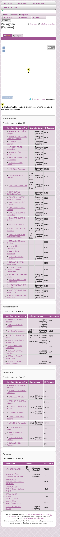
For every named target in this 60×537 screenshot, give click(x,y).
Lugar (7, 36)
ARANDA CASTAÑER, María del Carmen (17, 138)
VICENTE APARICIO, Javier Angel (16, 281)
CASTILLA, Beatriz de (18, 186)
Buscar (14, 14)
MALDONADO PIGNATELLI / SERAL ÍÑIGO (15, 489)
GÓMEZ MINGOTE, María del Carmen (16, 198)
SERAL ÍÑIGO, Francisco (14, 252)
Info (37, 18)
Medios (24, 18)
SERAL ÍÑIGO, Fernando (14, 247)
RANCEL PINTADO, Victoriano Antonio (16, 236)
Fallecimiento (36, 316)
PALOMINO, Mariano (17, 224)
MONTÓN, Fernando (17, 423)
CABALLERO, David (17, 397)
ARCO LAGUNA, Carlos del (15, 164)
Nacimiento (36, 128)
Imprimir (33, 24)
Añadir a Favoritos (48, 24)
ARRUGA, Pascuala (17, 169)
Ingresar (24, 14)
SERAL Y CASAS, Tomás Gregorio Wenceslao (15, 269)
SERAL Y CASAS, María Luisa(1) (14, 362)
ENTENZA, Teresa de (16, 331)
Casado (30, 463)
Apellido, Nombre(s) (17, 128)
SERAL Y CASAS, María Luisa (15, 263)
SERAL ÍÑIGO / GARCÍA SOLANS (13, 502)
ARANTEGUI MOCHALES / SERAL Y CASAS (15, 482)
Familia (10, 463)
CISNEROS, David (16, 412)
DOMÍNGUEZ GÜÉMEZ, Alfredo (14, 193)
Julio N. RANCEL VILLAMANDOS (34, 519)
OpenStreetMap (39, 99)
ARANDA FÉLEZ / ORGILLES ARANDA (14, 475)
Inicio (6, 14)
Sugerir (17, 36)
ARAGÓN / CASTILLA (15, 469)
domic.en (35, 382)
